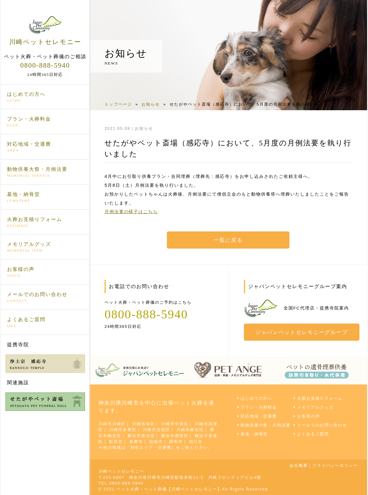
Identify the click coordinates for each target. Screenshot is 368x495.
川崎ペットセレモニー (45, 30)
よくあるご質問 (45, 322)
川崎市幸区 (143, 424)
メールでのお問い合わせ (45, 297)
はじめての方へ (45, 97)
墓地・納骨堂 (45, 197)
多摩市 (136, 441)
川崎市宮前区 (157, 429)
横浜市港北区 (141, 435)
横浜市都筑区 (175, 435)
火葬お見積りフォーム (45, 222)
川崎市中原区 (175, 424)
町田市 (116, 441)
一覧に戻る (228, 240)
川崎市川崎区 (112, 424)
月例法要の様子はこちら (131, 211)
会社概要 (298, 465)
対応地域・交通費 (45, 147)
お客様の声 (45, 272)
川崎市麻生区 (190, 429)
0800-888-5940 (45, 65)
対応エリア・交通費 (151, 447)
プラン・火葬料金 (45, 122)
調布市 (176, 441)
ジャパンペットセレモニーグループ (302, 332)
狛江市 (196, 441)
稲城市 (156, 441)
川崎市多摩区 (123, 429)
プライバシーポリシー (335, 465)
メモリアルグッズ (45, 247)
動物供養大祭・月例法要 (45, 172)
